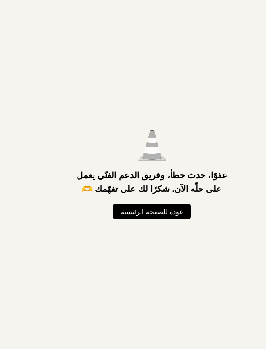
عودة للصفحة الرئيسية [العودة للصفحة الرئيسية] (133, 212)
